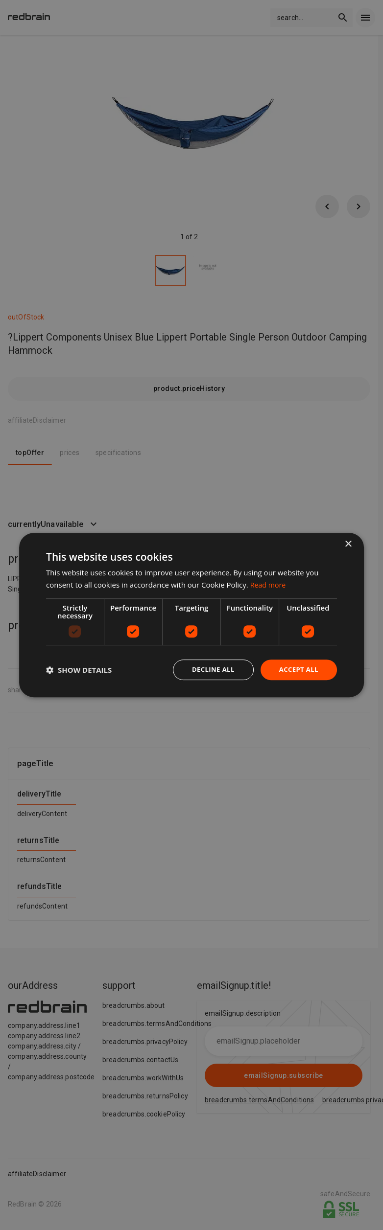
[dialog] (191, 615)
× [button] (348, 543)
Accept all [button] (297, 669)
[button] (79, 669)
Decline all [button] (209, 669)
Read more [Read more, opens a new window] (269, 584)
